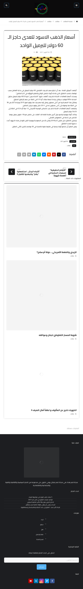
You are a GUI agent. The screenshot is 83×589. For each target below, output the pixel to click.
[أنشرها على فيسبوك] (61, 160)
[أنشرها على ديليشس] (40, 160)
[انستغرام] (41, 572)
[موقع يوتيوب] (30, 572)
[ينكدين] (36, 572)
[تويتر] (47, 572)
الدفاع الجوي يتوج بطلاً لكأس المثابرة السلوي (40, 499)
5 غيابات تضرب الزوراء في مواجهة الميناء (40, 494)
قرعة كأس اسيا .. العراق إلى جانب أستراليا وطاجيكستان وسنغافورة (40, 504)
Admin (62, 142)
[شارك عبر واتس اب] (34, 160)
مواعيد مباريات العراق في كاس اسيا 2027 (40, 497)
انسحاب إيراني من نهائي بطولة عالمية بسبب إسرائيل (40, 502)
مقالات (66, 151)
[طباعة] (18, 160)
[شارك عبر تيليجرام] (29, 160)
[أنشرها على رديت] (45, 160)
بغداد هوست (18, 585)
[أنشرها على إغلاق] (56, 160)
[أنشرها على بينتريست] (51, 160)
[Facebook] (52, 572)
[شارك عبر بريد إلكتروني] (24, 160)
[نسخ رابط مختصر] (13, 160)
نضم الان (41, 558)
